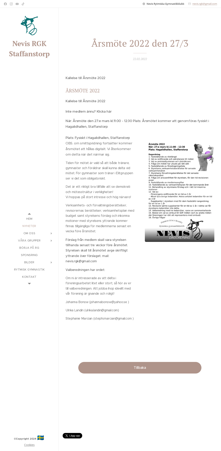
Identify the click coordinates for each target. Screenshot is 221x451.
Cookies (29, 445)
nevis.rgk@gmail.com (204, 3)
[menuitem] (29, 219)
